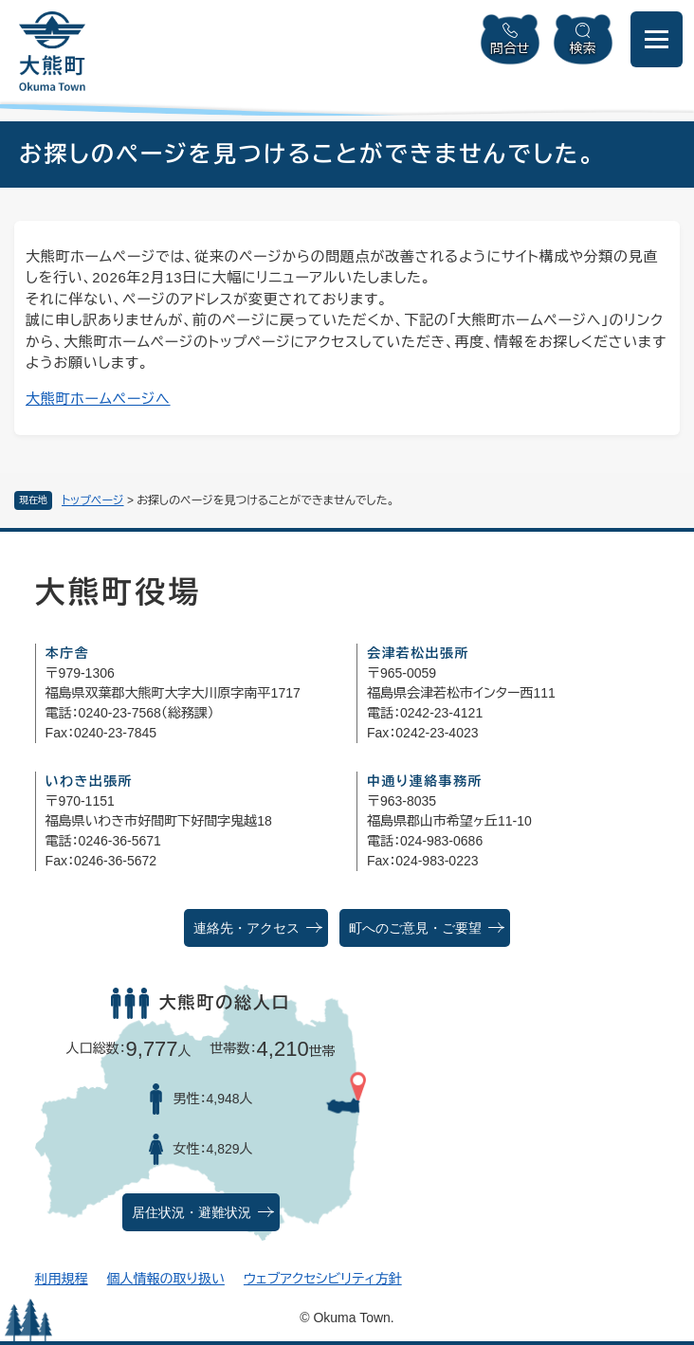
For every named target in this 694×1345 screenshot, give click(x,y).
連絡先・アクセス (246, 928)
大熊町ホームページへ (98, 399)
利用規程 (61, 1278)
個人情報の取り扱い (166, 1278)
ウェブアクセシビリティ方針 (323, 1278)
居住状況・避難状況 (191, 1213)
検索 (583, 48)
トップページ (93, 500)
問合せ (510, 48)
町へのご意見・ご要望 (415, 928)
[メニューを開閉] (656, 39)
